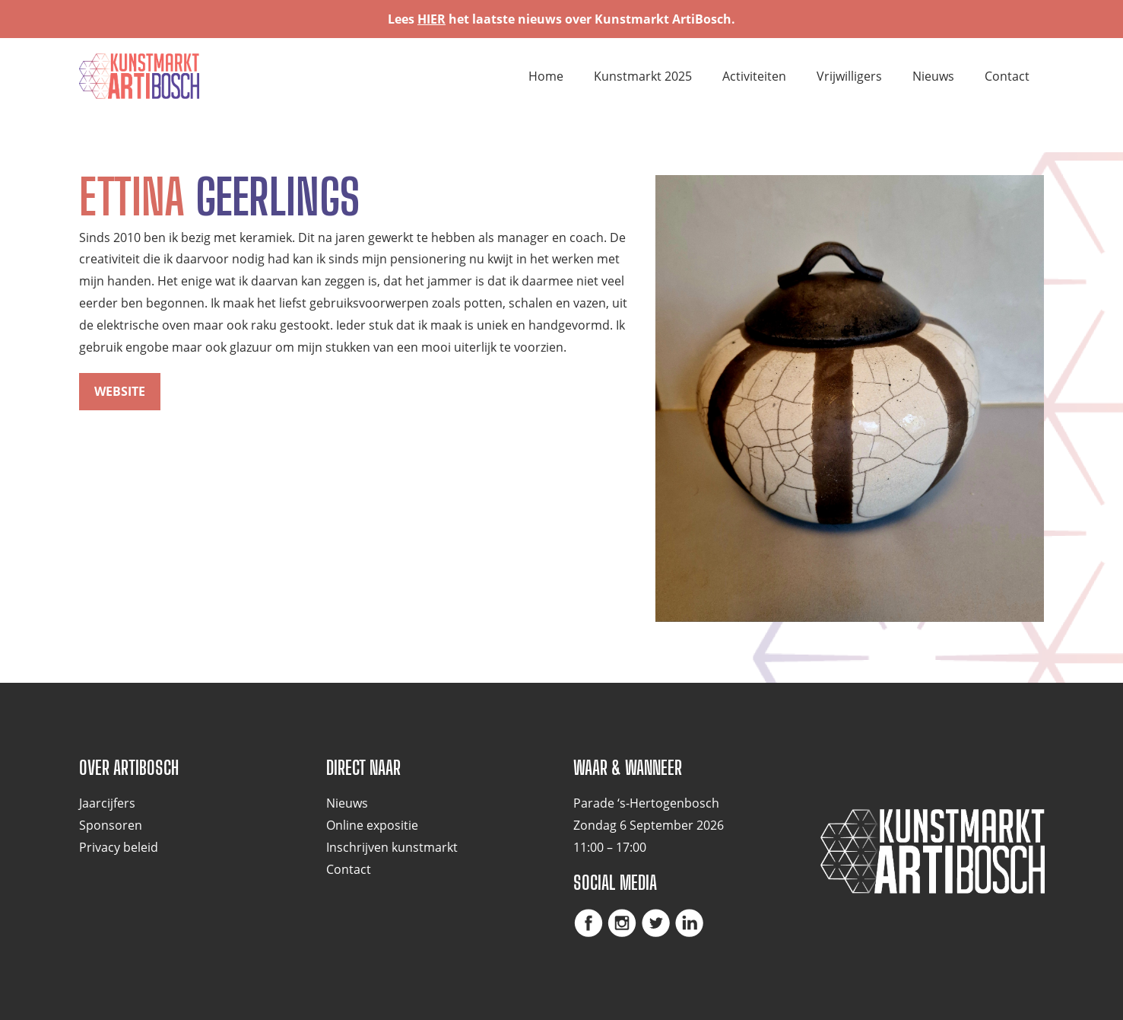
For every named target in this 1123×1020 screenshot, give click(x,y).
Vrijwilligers (849, 76)
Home (545, 76)
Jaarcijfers (107, 803)
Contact (1007, 76)
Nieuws (933, 76)
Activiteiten (754, 76)
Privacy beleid (118, 847)
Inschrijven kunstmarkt (392, 847)
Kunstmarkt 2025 (643, 76)
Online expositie (372, 825)
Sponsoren (110, 825)
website (119, 391)
